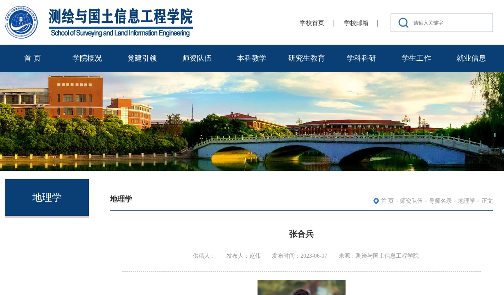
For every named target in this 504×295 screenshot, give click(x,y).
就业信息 (471, 58)
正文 (487, 201)
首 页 (32, 58)
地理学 (466, 201)
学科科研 (361, 58)
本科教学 (252, 58)
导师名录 (440, 201)
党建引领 (142, 58)
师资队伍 (197, 58)
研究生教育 (306, 58)
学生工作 (416, 58)
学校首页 (312, 23)
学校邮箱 (356, 23)
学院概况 (87, 58)
